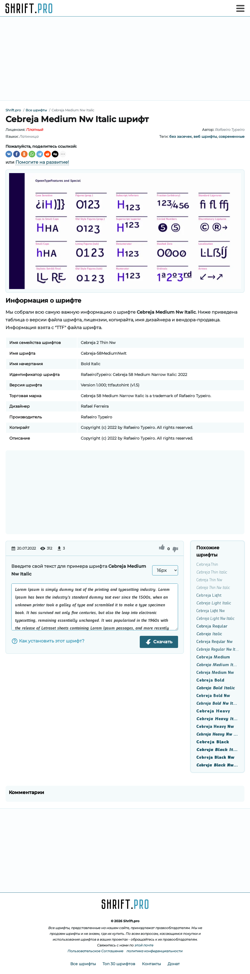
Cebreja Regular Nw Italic (217, 649)
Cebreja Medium (213, 657)
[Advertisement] (125, 58)
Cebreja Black (212, 742)
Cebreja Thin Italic (211, 572)
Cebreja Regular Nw (214, 641)
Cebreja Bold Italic (215, 688)
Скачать (159, 642)
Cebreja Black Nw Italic (217, 765)
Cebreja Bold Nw (213, 695)
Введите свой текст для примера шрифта (78, 570)
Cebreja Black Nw (215, 757)
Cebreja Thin (207, 564)
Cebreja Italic (209, 634)
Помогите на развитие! (42, 162)
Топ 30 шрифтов (119, 963)
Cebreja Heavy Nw (215, 726)
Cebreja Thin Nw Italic (213, 587)
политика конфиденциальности (154, 951)
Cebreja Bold (210, 680)
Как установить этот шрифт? (47, 641)
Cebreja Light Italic (213, 603)
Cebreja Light (208, 595)
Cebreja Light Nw (210, 611)
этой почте (144, 945)
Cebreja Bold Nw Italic (217, 703)
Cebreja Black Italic (217, 749)
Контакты (151, 963)
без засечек (180, 136)
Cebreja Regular (211, 626)
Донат (174, 963)
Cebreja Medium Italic (217, 665)
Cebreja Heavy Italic (217, 719)
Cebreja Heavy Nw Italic (217, 734)
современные (231, 136)
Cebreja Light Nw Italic (215, 618)
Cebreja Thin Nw (209, 580)
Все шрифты (83, 963)
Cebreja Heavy (213, 711)
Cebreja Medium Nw (215, 672)
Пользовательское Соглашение (95, 951)
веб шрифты (205, 136)
